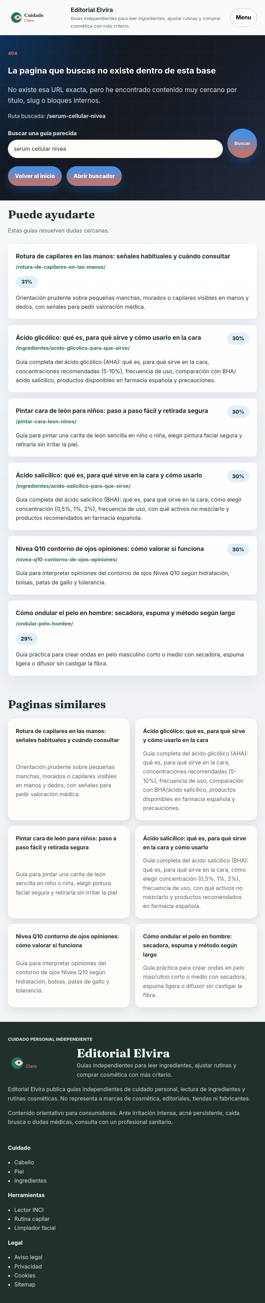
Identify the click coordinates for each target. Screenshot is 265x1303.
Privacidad (28, 1266)
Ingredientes (30, 1180)
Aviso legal (28, 1257)
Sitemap (24, 1284)
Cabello (24, 1162)
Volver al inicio (35, 175)
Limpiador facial (35, 1227)
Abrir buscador (94, 175)
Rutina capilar (32, 1218)
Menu (243, 17)
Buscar (242, 143)
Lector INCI (28, 1209)
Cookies (24, 1275)
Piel (18, 1171)
